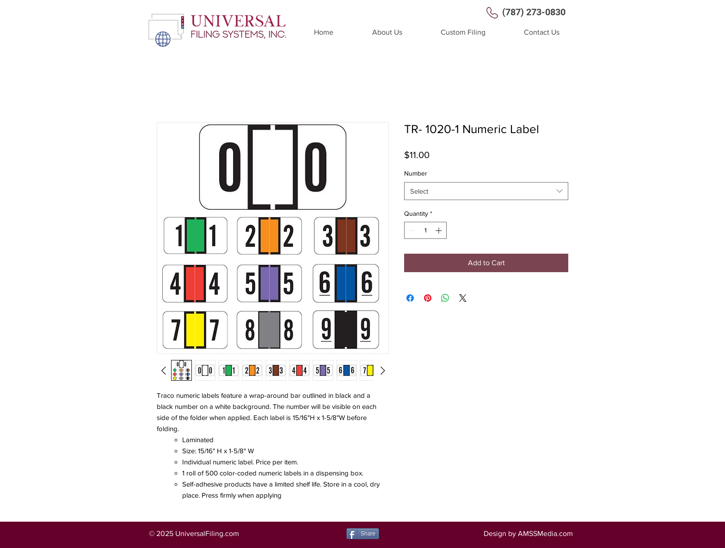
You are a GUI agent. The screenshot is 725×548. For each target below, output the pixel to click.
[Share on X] (462, 298)
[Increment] (439, 230)
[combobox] (486, 191)
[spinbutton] (425, 230)
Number (415, 173)
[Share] (362, 533)
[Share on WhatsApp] (445, 298)
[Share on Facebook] (410, 298)
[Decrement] (411, 230)
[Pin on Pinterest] (427, 298)
